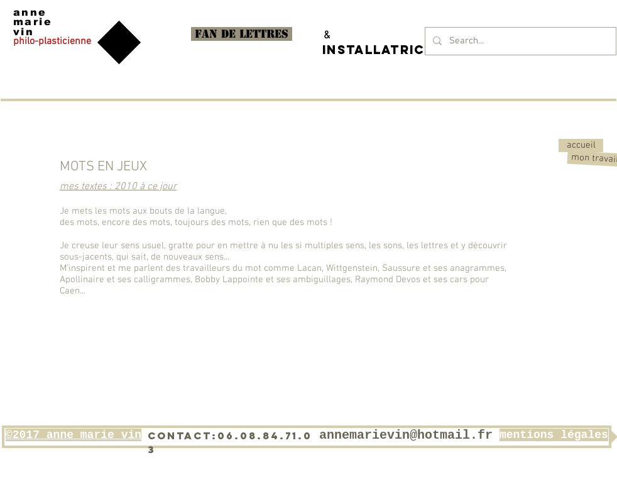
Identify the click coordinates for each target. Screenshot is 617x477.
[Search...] (519, 41)
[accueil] (581, 145)
